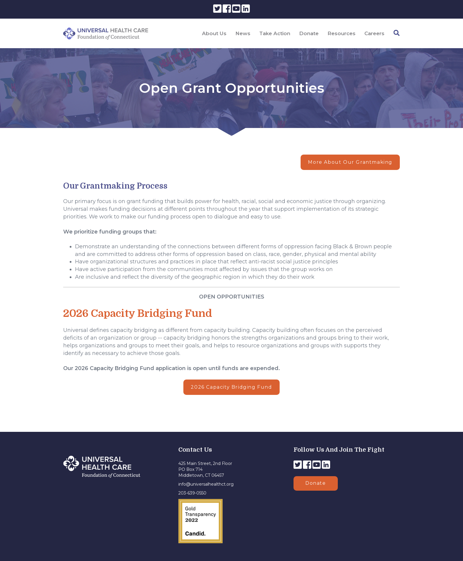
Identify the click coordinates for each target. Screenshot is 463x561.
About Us (214, 33)
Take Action (274, 33)
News (242, 33)
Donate (309, 33)
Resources (341, 33)
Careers (374, 33)
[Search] (396, 33)
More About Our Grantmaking (350, 162)
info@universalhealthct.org (206, 484)
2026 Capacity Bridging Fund (231, 387)
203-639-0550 (192, 493)
